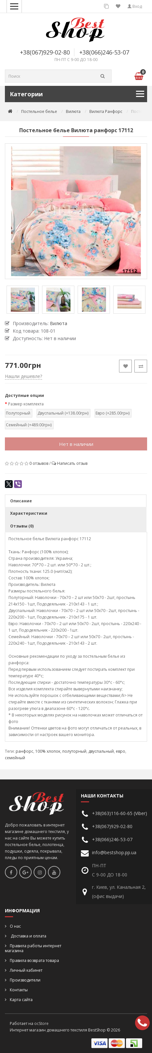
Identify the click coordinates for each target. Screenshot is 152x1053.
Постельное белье (39, 111)
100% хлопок (47, 751)
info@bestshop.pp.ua (114, 852)
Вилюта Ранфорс (105, 111)
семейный (15, 758)
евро (120, 751)
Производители (25, 980)
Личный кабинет (26, 970)
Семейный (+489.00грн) (28, 425)
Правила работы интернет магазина (33, 948)
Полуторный (17, 413)
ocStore (41, 1023)
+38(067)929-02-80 (45, 52)
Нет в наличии (76, 444)
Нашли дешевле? (23, 376)
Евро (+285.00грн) (112, 413)
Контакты (19, 989)
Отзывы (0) (22, 526)
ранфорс (24, 751)
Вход (135, 6)
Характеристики (28, 513)
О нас (15, 926)
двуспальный (101, 751)
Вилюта (73, 111)
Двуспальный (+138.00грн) (62, 413)
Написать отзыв (72, 463)
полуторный (74, 751)
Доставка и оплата (28, 936)
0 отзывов (38, 463)
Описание (21, 501)
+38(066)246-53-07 (104, 52)
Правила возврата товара (34, 960)
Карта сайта (21, 999)
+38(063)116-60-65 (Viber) (119, 813)
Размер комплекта (26, 404)
